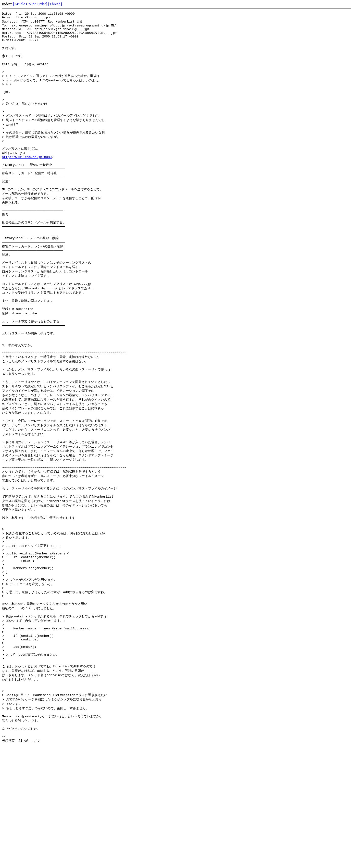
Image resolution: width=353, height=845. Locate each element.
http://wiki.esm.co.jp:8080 (27, 176)
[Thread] (55, 4)
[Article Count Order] (30, 4)
